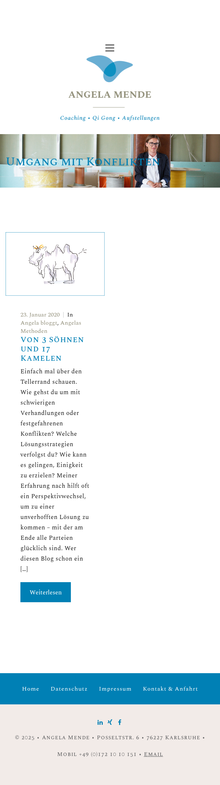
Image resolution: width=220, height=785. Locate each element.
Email (153, 754)
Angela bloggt (38, 322)
